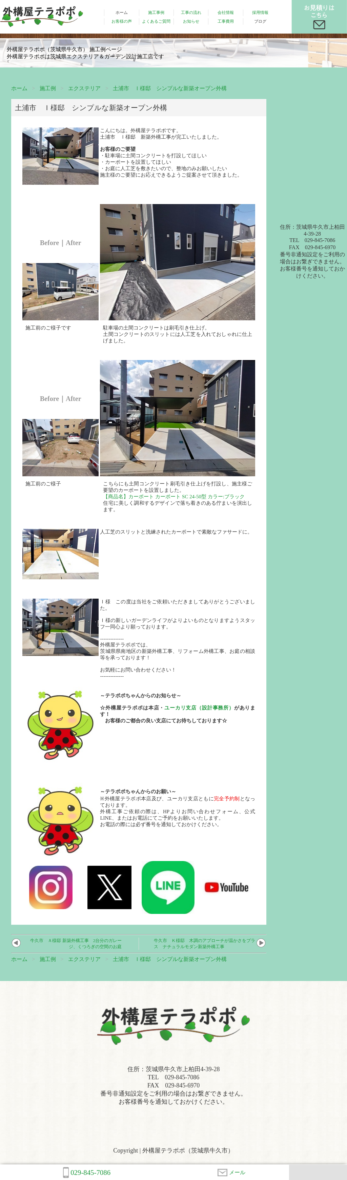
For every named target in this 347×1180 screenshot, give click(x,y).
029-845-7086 (86, 1172)
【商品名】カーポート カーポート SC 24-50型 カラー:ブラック (174, 496)
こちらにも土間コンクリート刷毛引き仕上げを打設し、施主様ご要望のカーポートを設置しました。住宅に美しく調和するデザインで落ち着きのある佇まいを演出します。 (177, 496)
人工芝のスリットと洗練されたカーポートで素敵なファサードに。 (176, 532)
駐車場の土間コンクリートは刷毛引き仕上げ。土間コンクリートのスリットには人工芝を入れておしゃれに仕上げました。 (177, 334)
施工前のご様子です (48, 328)
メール (231, 1172)
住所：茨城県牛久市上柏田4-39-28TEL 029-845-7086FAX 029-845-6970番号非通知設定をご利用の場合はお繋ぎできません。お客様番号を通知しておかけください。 (312, 251)
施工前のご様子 (43, 483)
